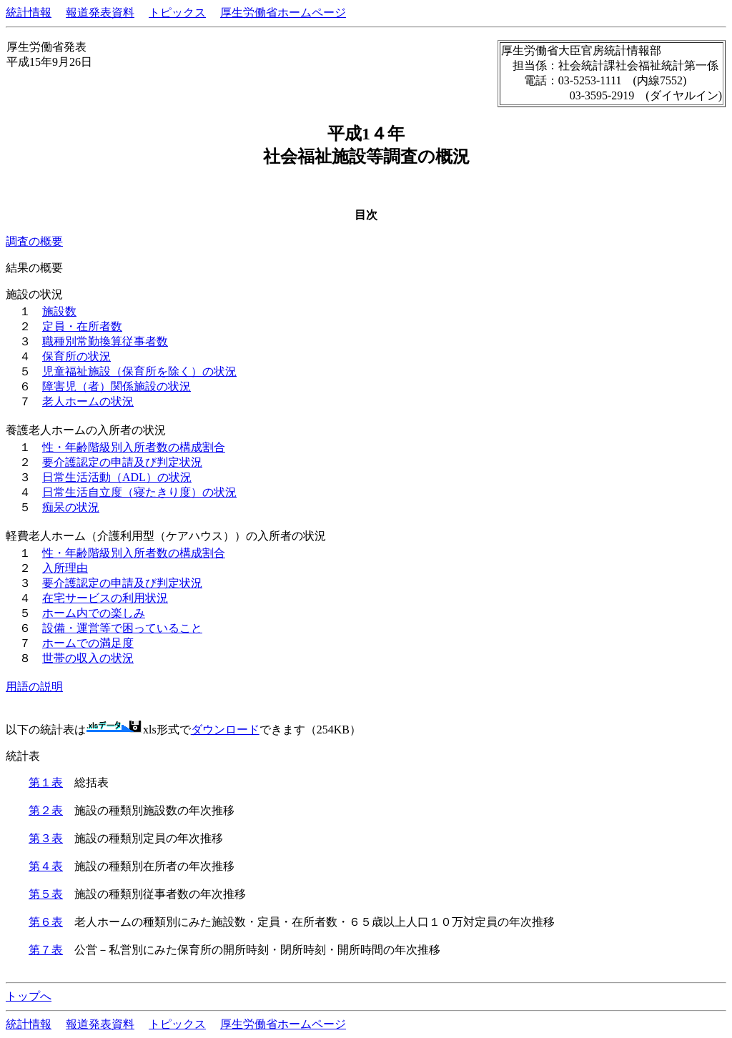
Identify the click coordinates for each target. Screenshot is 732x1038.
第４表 (46, 866)
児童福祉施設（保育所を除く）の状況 (139, 371)
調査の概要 (34, 241)
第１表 (46, 782)
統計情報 (28, 12)
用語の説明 (34, 687)
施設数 (59, 311)
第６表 (46, 922)
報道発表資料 (100, 12)
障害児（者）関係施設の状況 (116, 386)
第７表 (46, 950)
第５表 (46, 894)
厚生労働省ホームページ (283, 12)
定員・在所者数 (82, 326)
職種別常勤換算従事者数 (105, 341)
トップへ (28, 996)
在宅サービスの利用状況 (105, 598)
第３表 (46, 838)
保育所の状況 (76, 356)
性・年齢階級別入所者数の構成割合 (133, 447)
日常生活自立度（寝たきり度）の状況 (139, 492)
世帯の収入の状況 (88, 658)
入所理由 (65, 568)
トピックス (177, 12)
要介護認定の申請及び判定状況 (122, 462)
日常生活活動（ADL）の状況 (117, 477)
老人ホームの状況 (88, 401)
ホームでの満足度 (88, 643)
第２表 (46, 810)
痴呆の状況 (70, 507)
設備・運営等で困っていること (122, 628)
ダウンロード (225, 729)
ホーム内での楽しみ (93, 613)
